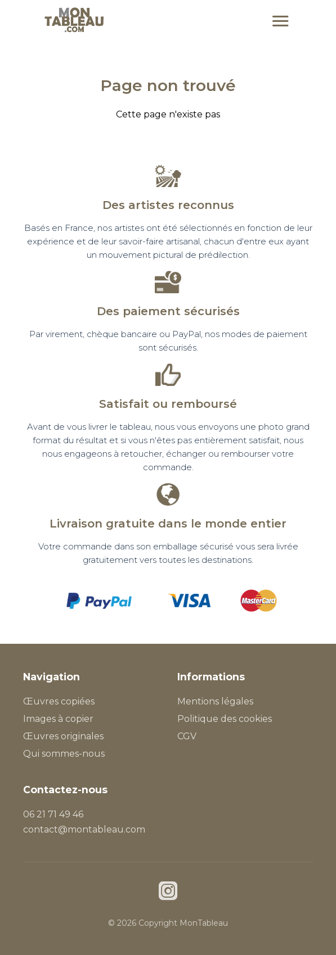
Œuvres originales (63, 736)
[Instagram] (168, 892)
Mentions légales (215, 701)
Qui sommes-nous (64, 753)
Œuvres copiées (59, 701)
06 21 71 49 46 (53, 814)
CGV (186, 736)
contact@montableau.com (84, 829)
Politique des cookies (224, 718)
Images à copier (58, 718)
